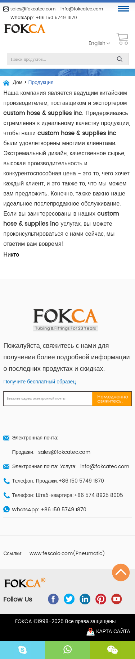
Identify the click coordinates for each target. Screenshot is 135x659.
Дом (17, 82)
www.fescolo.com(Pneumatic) (67, 553)
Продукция (40, 82)
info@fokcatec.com (81, 9)
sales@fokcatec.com (32, 9)
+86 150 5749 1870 (56, 17)
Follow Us (17, 599)
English (97, 43)
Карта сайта (113, 631)
